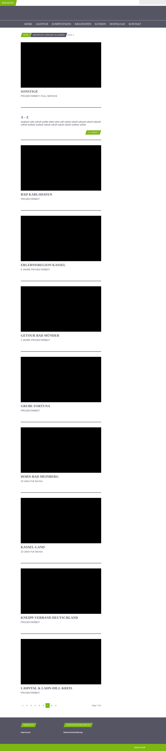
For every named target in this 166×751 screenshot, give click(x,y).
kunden (100, 24)
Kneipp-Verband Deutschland (49, 618)
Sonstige (29, 91)
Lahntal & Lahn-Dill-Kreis (46, 688)
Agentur (42, 24)
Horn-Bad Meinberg (40, 476)
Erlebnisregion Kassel (43, 265)
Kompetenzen (61, 24)
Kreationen (83, 24)
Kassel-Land (33, 547)
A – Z (25, 117)
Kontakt (135, 24)
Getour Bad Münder (40, 335)
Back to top (140, 748)
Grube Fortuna (35, 406)
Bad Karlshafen (36, 194)
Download (117, 24)
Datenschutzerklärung (73, 732)
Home (28, 24)
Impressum (25, 732)
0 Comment (93, 132)
